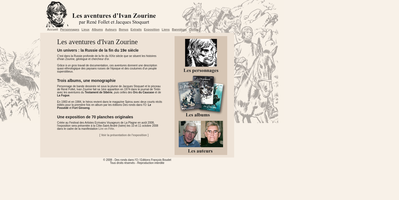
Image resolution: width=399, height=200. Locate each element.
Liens (166, 29)
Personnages (69, 29)
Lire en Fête (106, 128)
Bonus (123, 29)
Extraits (136, 29)
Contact (194, 29)
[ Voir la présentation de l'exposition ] (124, 135)
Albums (97, 29)
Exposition (151, 29)
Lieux (85, 29)
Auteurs (111, 29)
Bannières (179, 29)
